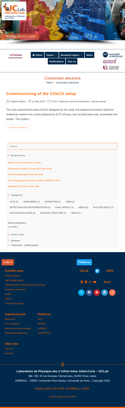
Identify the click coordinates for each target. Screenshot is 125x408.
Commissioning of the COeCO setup (41, 93)
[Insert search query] (62, 146)
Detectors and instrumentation (74, 101)
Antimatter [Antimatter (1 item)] (53, 202)
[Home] (49, 82)
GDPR (73, 396)
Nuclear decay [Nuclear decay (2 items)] (103, 207)
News (89, 55)
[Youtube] (94, 282)
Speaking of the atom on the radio (23, 186)
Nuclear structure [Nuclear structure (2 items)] (53, 213)
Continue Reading (20, 126)
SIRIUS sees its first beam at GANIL (25, 162)
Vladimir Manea (18, 101)
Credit (52, 396)
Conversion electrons (67, 82)
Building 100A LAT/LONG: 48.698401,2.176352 (63, 388)
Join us (71, 61)
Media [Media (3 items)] (83, 207)
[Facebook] (86, 282)
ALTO (54, 101)
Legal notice (62, 396)
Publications (56, 61)
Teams (51, 55)
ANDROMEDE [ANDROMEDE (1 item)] (31, 202)
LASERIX (42, 328)
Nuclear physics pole (20, 36)
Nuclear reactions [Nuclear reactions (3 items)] (22, 213)
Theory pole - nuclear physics (24, 245)
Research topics (72, 55)
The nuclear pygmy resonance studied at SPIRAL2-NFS (34, 180)
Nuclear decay (99, 101)
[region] (62, 23)
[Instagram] (90, 282)
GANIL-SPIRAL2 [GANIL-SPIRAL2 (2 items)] (64, 207)
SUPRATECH (44, 333)
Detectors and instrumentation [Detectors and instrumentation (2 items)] (30, 207)
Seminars (15, 240)
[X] (82, 282)
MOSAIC (42, 324)
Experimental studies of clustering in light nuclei (30, 168)
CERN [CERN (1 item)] (70, 202)
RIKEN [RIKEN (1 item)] (76, 213)
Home (39, 55)
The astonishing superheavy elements (25, 174)
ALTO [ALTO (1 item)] (14, 202)
